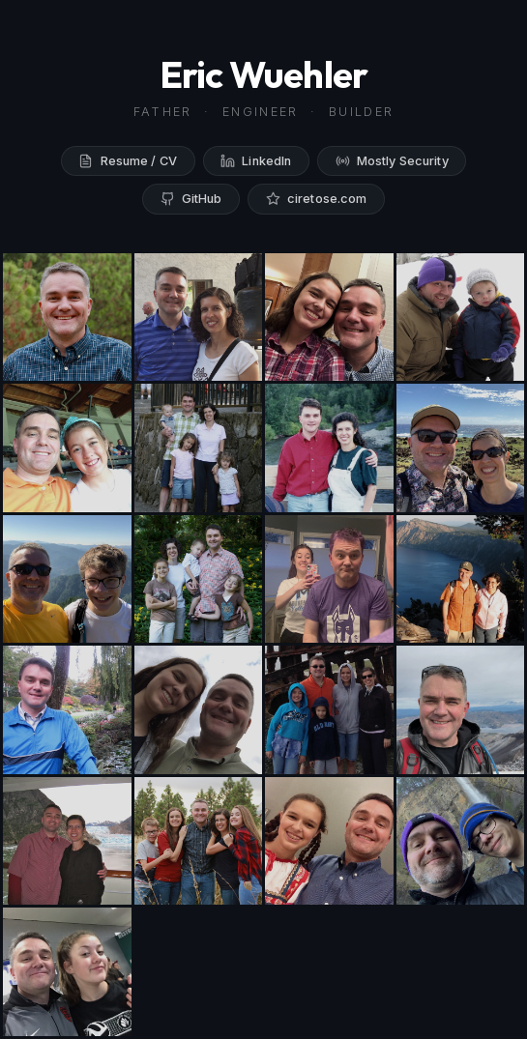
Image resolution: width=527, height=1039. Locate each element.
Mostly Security (392, 161)
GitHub (191, 198)
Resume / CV (127, 161)
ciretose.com (316, 198)
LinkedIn (255, 161)
